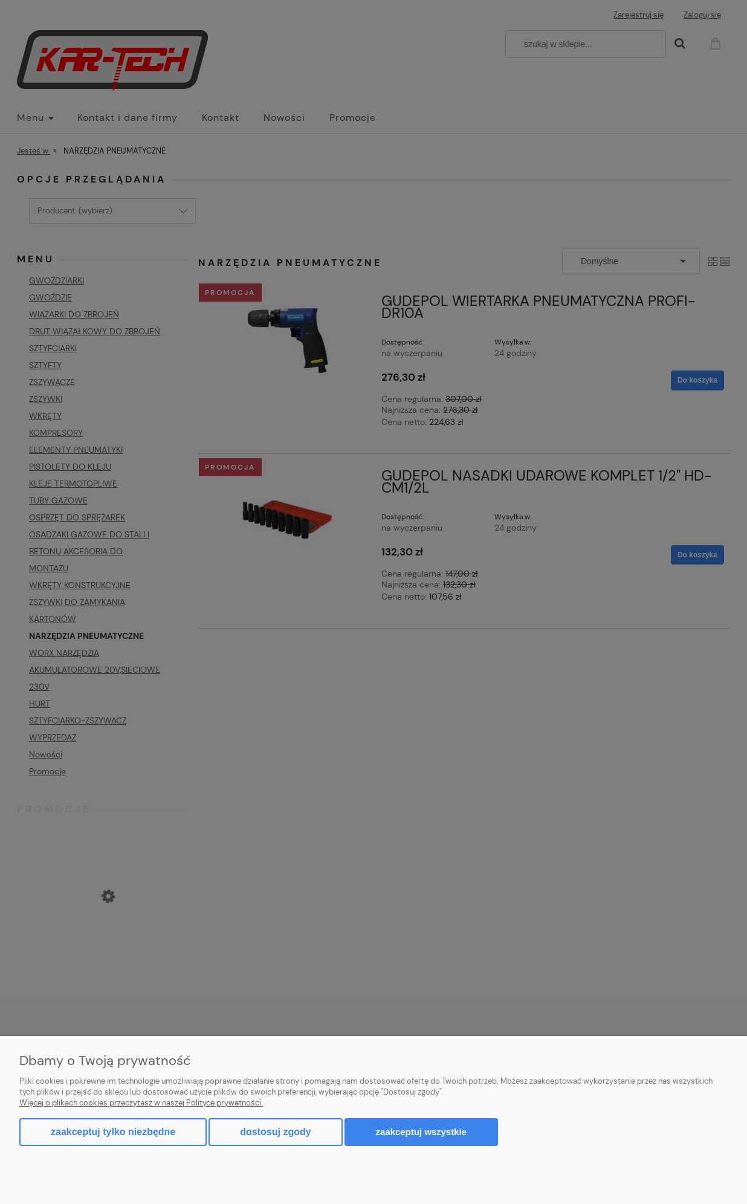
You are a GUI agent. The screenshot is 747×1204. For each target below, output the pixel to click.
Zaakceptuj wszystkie (421, 1132)
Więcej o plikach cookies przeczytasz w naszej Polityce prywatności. (141, 1103)
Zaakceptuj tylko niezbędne (113, 1132)
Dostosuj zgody (275, 1132)
